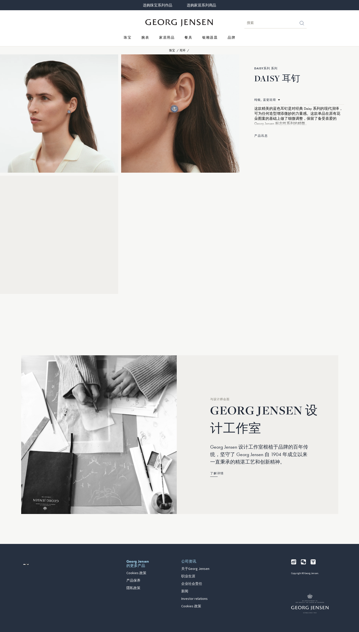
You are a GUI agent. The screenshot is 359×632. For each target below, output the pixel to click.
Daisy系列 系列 (265, 68)
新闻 (184, 591)
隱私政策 (133, 588)
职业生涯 (188, 576)
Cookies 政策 (136, 573)
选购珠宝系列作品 (157, 5)
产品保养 (133, 580)
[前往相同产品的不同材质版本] (267, 99)
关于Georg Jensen (195, 569)
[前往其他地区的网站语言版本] (26, 564)
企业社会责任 (191, 584)
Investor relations (194, 599)
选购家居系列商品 (201, 5)
